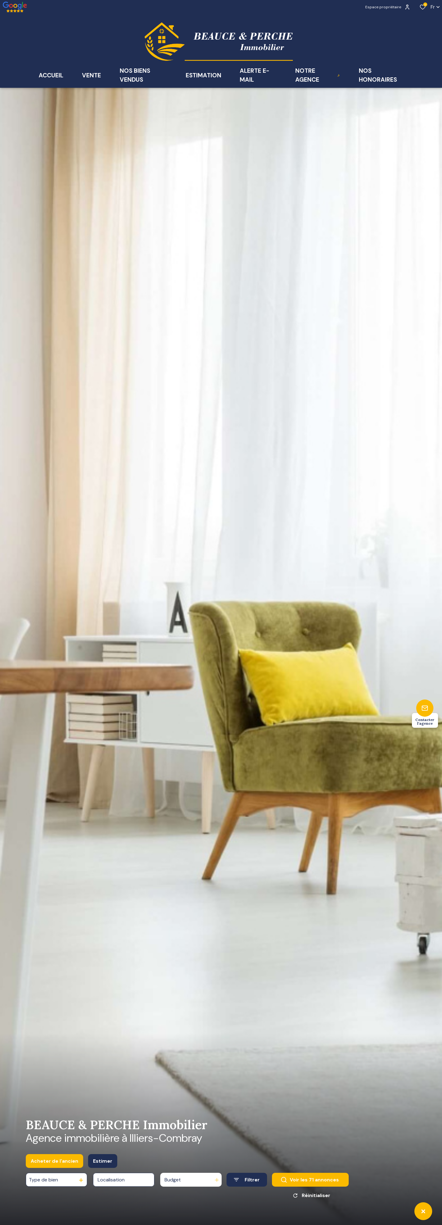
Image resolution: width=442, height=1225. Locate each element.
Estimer (102, 1165)
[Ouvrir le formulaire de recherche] (247, 1184)
